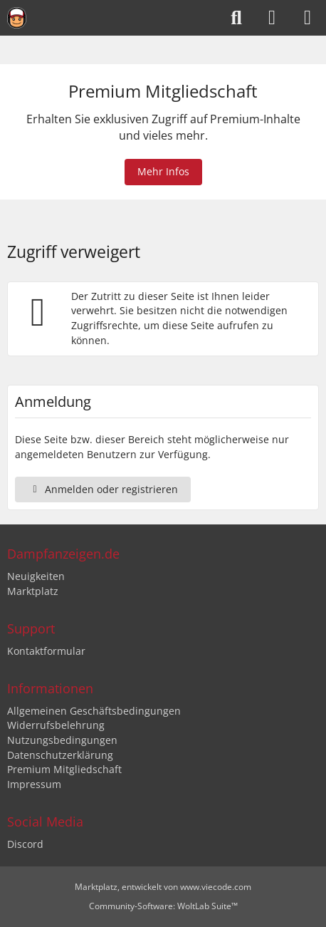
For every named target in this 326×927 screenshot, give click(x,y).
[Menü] (307, 18)
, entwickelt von (163, 887)
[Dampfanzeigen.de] (16, 18)
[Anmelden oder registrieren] (272, 18)
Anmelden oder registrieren (103, 489)
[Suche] (236, 18)
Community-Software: (163, 906)
